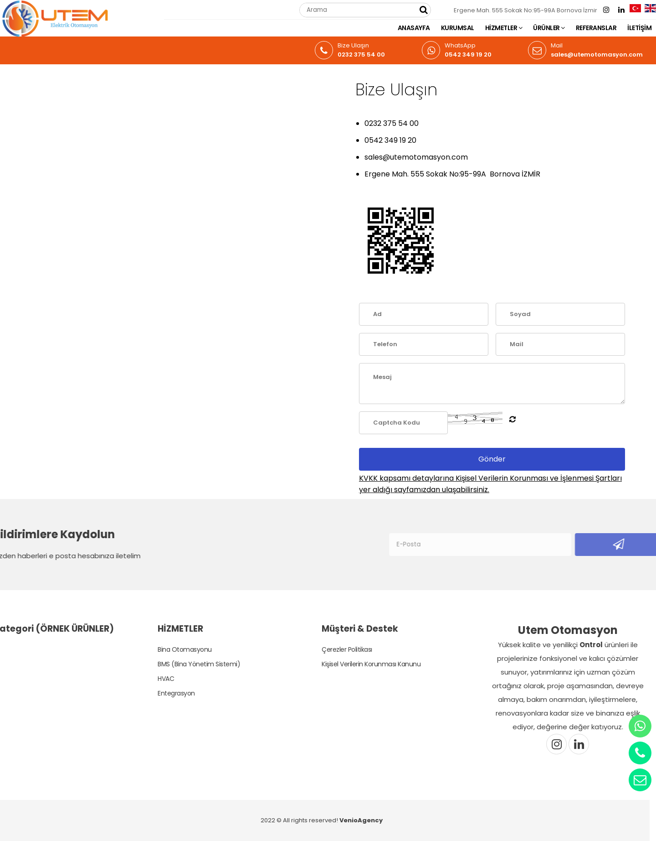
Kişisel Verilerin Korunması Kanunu (362, 664)
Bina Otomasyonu (176, 649)
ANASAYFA (414, 27)
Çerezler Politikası (338, 649)
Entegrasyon (167, 693)
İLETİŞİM (639, 27)
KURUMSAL (457, 27)
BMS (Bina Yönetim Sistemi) (190, 664)
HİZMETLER (504, 27)
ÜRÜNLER (549, 27)
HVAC (157, 678)
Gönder (492, 459)
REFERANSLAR (596, 27)
